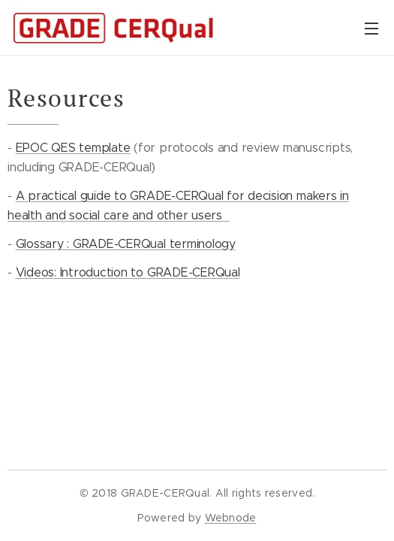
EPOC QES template (73, 148)
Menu (371, 28)
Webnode (231, 517)
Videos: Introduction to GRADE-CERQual (128, 272)
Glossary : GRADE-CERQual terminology (126, 244)
